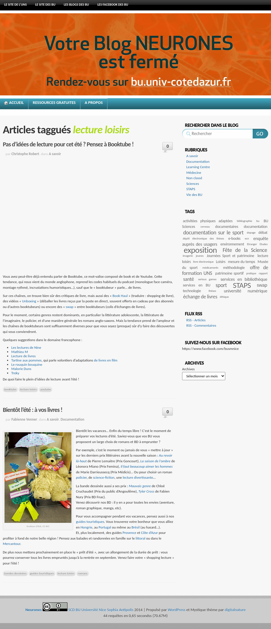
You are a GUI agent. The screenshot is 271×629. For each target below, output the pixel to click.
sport (221, 285)
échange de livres (200, 297)
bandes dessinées (15, 573)
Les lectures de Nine (26, 347)
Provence (129, 532)
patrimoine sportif (229, 273)
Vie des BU (194, 194)
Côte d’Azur (149, 532)
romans (83, 573)
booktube (10, 389)
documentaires (226, 226)
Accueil (16, 102)
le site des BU (45, 5)
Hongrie (86, 527)
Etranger (252, 244)
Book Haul (120, 296)
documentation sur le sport (213, 232)
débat (263, 232)
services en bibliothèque (243, 279)
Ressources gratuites (54, 102)
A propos (94, 102)
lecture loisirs (28, 389)
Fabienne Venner (24, 419)
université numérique (245, 291)
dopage (251, 232)
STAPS (190, 189)
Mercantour (11, 544)
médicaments (210, 267)
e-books (234, 238)
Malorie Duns (21, 369)
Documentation (72, 419)
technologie (192, 290)
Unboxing (29, 301)
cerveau (205, 226)
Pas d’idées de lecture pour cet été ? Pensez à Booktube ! (68, 144)
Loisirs (220, 261)
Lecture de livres (23, 356)
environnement (232, 244)
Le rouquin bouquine (26, 364)
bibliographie (244, 221)
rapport (263, 273)
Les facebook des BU (112, 5)
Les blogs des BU (76, 5)
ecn (247, 238)
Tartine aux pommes (26, 360)
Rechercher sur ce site (260, 133)
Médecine (193, 172)
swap (70, 307)
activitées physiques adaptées (208, 221)
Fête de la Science (245, 250)
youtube (45, 389)
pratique (251, 273)
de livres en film (105, 360)
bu (257, 221)
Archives (188, 369)
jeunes (200, 256)
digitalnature (235, 609)
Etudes (264, 244)
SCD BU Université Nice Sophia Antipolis (101, 609)
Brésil (136, 527)
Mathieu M (19, 352)
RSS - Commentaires (201, 325)
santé (188, 279)
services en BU (196, 285)
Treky (15, 373)
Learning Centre (198, 167)
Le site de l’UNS (15, 5)
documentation (256, 226)
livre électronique (203, 262)
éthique (224, 297)
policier (81, 477)
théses (212, 291)
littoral (140, 538)
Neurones (150, 63)
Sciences (192, 183)
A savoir (55, 154)
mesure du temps (241, 261)
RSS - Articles (196, 320)
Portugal (105, 527)
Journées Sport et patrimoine (230, 255)
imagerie (188, 256)
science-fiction (103, 477)
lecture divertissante (138, 477)
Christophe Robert (25, 154)
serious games (207, 279)
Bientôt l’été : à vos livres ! (32, 410)
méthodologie (233, 267)
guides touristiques (90, 521)
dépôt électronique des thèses (203, 238)
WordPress (176, 609)
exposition (200, 250)
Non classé (194, 178)
